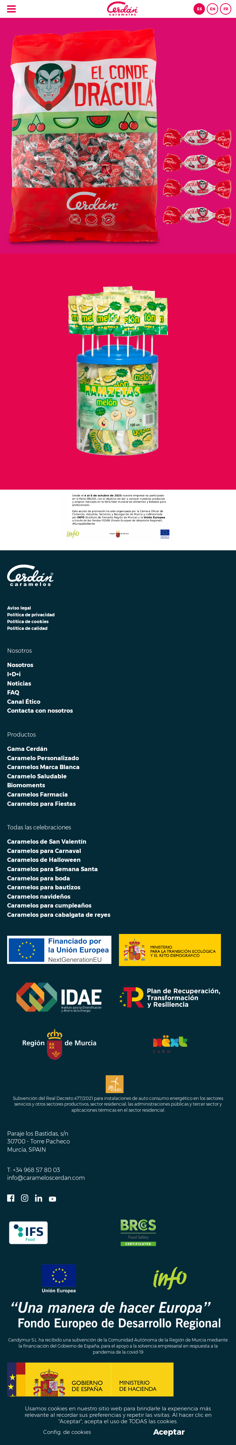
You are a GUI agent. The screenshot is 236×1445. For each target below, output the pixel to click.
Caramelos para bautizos (43, 887)
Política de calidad (27, 628)
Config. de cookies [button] (67, 1432)
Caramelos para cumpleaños (49, 905)
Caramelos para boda (38, 878)
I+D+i (14, 674)
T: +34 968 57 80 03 (33, 1170)
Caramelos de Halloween (44, 859)
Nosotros (20, 665)
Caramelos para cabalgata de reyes (58, 914)
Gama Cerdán (27, 748)
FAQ (13, 692)
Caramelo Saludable (37, 776)
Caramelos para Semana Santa (52, 869)
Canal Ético (23, 701)
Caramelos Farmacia (37, 794)
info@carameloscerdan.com (46, 1177)
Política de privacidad (31, 614)
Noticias (19, 683)
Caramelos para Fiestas (41, 803)
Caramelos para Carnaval (44, 850)
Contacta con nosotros (40, 710)
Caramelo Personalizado (43, 758)
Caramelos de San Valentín (46, 841)
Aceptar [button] (169, 1432)
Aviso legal (19, 608)
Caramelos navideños (38, 896)
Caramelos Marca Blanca (43, 767)
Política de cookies (28, 621)
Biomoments (26, 785)
